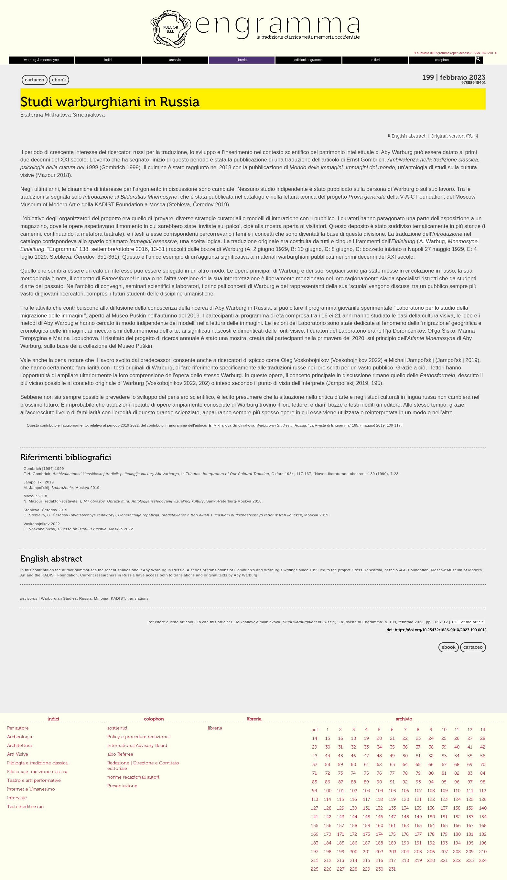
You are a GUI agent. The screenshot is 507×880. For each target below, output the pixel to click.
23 (418, 738)
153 (469, 817)
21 (392, 738)
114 (327, 799)
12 (470, 729)
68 (456, 764)
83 (470, 773)
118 (379, 799)
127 (314, 808)
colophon (442, 60)
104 (379, 790)
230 (379, 869)
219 (418, 860)
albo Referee (120, 754)
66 (431, 764)
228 (353, 869)
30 (327, 747)
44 (327, 756)
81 (444, 773)
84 (482, 773)
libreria (242, 60)
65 (418, 764)
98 (482, 782)
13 (482, 729)
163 (418, 825)
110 (456, 790)
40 (456, 747)
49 (392, 756)
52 (431, 756)
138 (456, 808)
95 (444, 782)
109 (444, 790)
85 (314, 782)
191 (418, 843)
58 (327, 764)
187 (366, 843)
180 (457, 834)
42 (482, 747)
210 (483, 851)
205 (418, 851)
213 (340, 860)
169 (314, 834)
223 (470, 860)
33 (366, 747)
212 (327, 860)
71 (314, 773)
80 (431, 773)
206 (431, 851)
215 (366, 860)
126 (483, 799)
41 (470, 747)
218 (405, 860)
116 (353, 799)
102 (353, 790)
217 (392, 860)
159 (366, 825)
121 (418, 799)
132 (379, 808)
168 (483, 825)
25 (444, 738)
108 (431, 790)
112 (482, 790)
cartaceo (34, 80)
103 (366, 790)
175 (392, 834)
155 (314, 825)
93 (418, 782)
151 (444, 817)
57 (314, 764)
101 (340, 790)
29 (314, 747)
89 (366, 782)
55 (469, 756)
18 (353, 738)
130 (353, 808)
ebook (59, 80)
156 (327, 825)
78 (405, 773)
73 (340, 773)
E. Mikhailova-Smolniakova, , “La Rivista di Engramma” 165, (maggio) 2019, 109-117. (306, 425)
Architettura (19, 745)
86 (327, 782)
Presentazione (122, 786)
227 (340, 869)
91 (392, 782)
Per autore (18, 728)
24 (431, 738)
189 (392, 843)
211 (314, 860)
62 (379, 764)
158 (353, 825)
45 (340, 756)
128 (327, 808)
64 (405, 764)
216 (379, 860)
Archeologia (19, 737)
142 (327, 817)
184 (327, 843)
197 (314, 851)
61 (366, 764)
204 (405, 851)
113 (314, 799)
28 (482, 738)
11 (457, 729)
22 (405, 738)
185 (340, 843)
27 (470, 738)
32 (353, 747)
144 (353, 817)
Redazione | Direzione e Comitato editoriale (143, 765)
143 (340, 817)
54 (456, 756)
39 (444, 747)
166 (457, 825)
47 (366, 756)
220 (431, 860)
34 (379, 747)
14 (314, 738)
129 (340, 808)
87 (340, 782)
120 (405, 799)
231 (392, 869)
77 (392, 773)
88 (353, 782)
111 (470, 790)
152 (457, 817)
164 (431, 825)
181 (469, 834)
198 (327, 851)
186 (353, 843)
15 (327, 738)
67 (444, 764)
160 (379, 825)
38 (431, 747)
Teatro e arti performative (34, 780)
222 (457, 860)
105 (392, 790)
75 (366, 773)
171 (340, 834)
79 (418, 773)
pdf (314, 729)
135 (418, 808)
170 (327, 834)
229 (366, 869)
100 (327, 790)
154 (483, 817)
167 (469, 825)
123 (444, 799)
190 (405, 843)
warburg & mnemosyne (41, 60)
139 (469, 808)
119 (392, 799)
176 (405, 834)
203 (392, 851)
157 (340, 825)
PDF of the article (468, 622)
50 (405, 756)
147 (392, 817)
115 (340, 799)
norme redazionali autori (133, 777)
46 (353, 756)
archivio (175, 60)
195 (470, 843)
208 (457, 851)
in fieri (375, 60)
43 (314, 756)
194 (457, 843)
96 (456, 782)
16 (340, 738)
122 (431, 799)
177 (418, 834)
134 (405, 808)
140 (483, 808)
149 (418, 817)
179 (444, 834)
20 (379, 738)
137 (444, 808)
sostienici (117, 728)
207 (444, 851)
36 (405, 747)
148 (405, 817)
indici (108, 60)
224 (483, 860)
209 (470, 851)
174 (379, 834)
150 (431, 817)
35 (392, 747)
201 (366, 851)
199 (340, 851)
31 (340, 747)
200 (353, 851)
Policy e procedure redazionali (139, 737)
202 (379, 851)
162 (405, 825)
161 (392, 825)
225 (314, 869)
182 (483, 834)
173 (366, 834)
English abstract (409, 136)
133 (392, 808)
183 (314, 843)
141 (314, 817)
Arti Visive (17, 754)
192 (431, 843)
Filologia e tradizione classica (37, 763)
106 (405, 790)
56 (482, 756)
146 (379, 817)
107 (418, 790)
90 (379, 782)
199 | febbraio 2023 (454, 77)
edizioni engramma (308, 60)
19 (366, 738)
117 (366, 799)
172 (353, 834)
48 (379, 756)
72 (327, 773)
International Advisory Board (137, 745)
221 (444, 860)
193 (444, 843)
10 (444, 729)
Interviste (17, 798)
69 (469, 764)
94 (431, 782)
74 (353, 773)
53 (444, 756)
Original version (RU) (453, 136)
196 (483, 843)
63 (392, 764)
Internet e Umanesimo (31, 789)
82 (456, 773)
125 (470, 799)
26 (456, 738)
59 (340, 764)
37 (418, 747)
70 (482, 764)
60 (353, 764)
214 (353, 860)
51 (418, 756)
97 (470, 782)
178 (431, 834)
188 (379, 843)
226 (327, 869)
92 (405, 782)
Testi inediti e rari (25, 806)
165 (444, 825)
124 (457, 799)
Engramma (253, 27)
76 (379, 773)
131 (366, 808)
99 (314, 790)
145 (366, 817)
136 (431, 808)
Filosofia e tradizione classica (37, 771)
